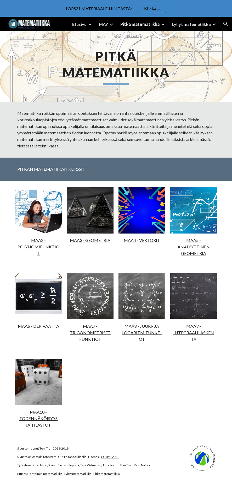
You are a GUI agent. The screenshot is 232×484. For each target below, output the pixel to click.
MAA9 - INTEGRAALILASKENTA (193, 333)
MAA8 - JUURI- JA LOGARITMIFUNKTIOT (142, 333)
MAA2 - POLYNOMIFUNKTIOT (38, 247)
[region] (116, 8)
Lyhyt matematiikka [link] (191, 24)
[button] (225, 24)
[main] (116, 66)
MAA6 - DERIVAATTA (38, 326)
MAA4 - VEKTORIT (142, 240)
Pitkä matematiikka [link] (140, 24)
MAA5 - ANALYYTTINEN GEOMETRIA (194, 247)
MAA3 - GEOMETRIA (90, 240)
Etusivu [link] (79, 24)
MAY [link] (103, 24)
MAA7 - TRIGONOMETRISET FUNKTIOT (90, 333)
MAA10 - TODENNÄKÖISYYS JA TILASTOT (38, 418)
